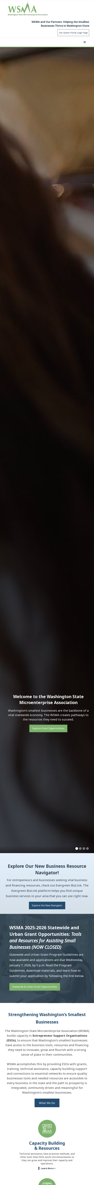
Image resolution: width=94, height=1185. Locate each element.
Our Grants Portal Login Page (73, 32)
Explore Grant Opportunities (48, 728)
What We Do (47, 1103)
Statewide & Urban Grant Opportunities (34, 986)
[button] (84, 42)
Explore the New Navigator (47, 905)
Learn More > (48, 1168)
